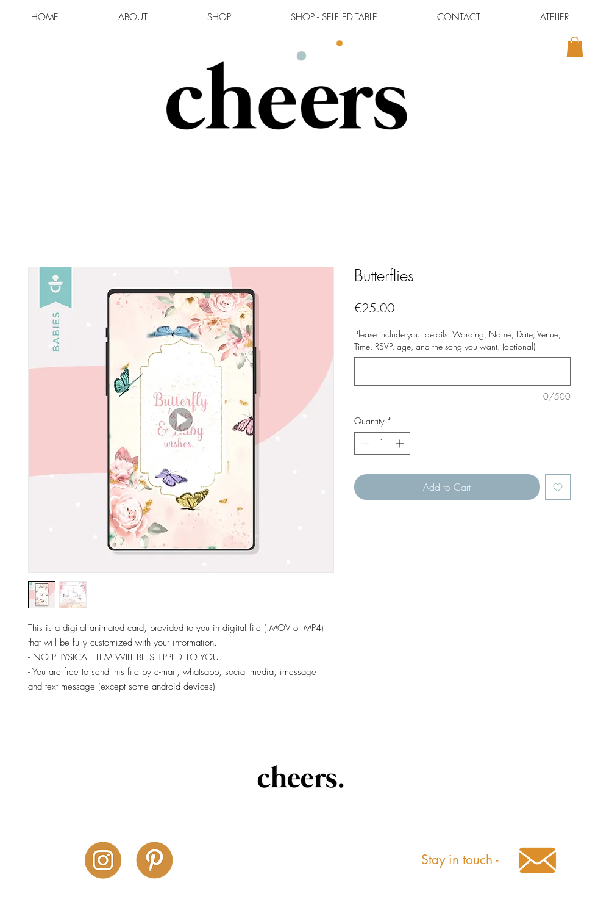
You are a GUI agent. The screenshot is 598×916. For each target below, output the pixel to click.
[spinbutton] (382, 443)
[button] (574, 47)
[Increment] (400, 443)
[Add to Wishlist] (558, 487)
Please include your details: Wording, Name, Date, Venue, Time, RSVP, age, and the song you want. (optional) (457, 340)
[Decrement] (363, 443)
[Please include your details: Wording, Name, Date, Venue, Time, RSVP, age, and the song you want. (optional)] (462, 371)
